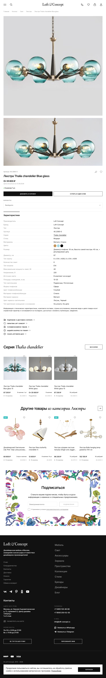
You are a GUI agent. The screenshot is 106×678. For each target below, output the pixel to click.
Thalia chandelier (60, 235)
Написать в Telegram (64, 632)
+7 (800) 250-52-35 (62, 613)
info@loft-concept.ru (62, 622)
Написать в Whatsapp (64, 627)
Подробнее (56, 671)
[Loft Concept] (53, 5)
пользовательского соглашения (57, 509)
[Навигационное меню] (5, 5)
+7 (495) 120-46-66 (62, 609)
